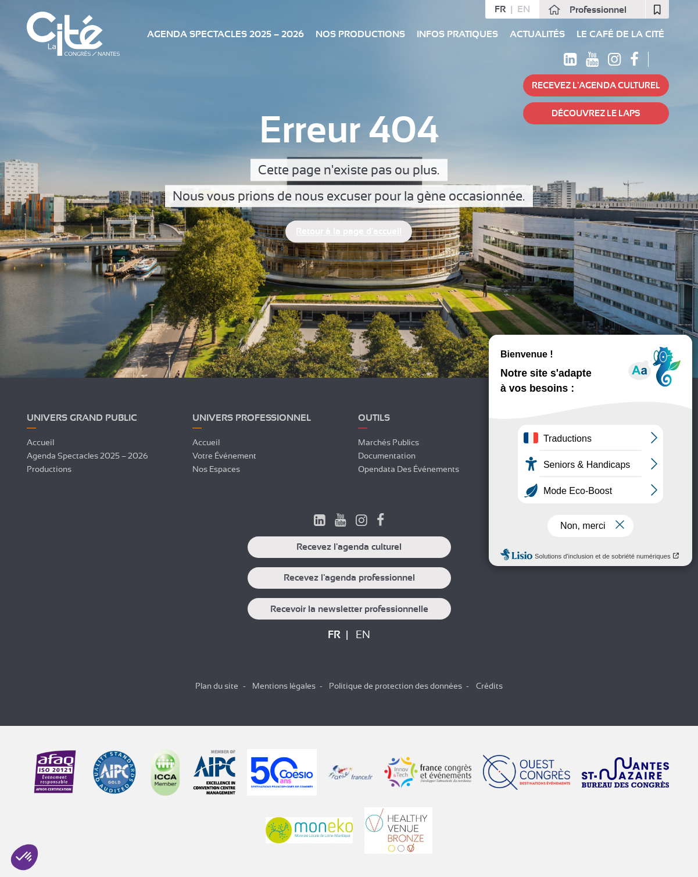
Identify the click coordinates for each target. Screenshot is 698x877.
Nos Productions (360, 34)
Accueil (40, 442)
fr (500, 9)
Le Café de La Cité (620, 34)
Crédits (489, 685)
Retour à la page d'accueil (349, 232)
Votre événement (224, 455)
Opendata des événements (408, 469)
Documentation (387, 455)
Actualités (537, 34)
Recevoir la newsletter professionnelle (349, 609)
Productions (49, 469)
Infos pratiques (457, 34)
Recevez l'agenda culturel (596, 85)
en (523, 9)
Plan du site (216, 685)
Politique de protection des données (395, 685)
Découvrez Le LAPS (596, 113)
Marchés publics (388, 442)
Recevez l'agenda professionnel (349, 577)
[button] (24, 857)
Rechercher (661, 59)
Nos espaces (216, 469)
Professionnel (598, 10)
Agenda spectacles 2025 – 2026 (225, 34)
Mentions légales (284, 685)
